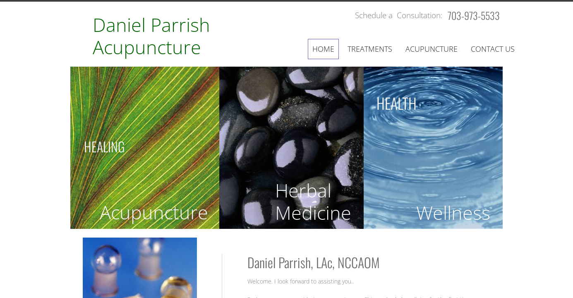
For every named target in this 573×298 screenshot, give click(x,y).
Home (323, 49)
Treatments (370, 49)
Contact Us (493, 49)
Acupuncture (431, 49)
